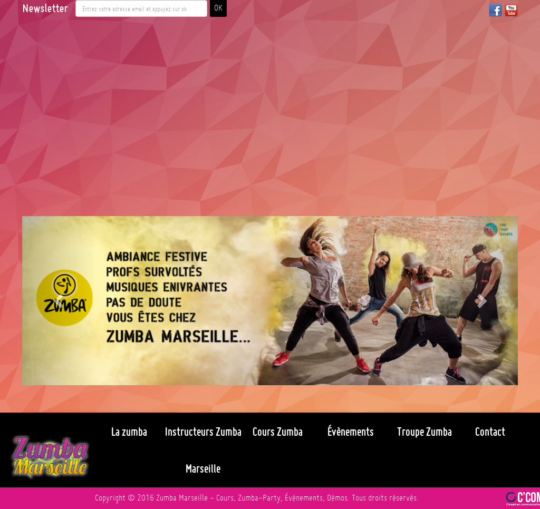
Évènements (350, 431)
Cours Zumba (278, 431)
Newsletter (45, 8)
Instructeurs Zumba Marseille (203, 450)
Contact (490, 431)
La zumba (129, 431)
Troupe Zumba (424, 431)
